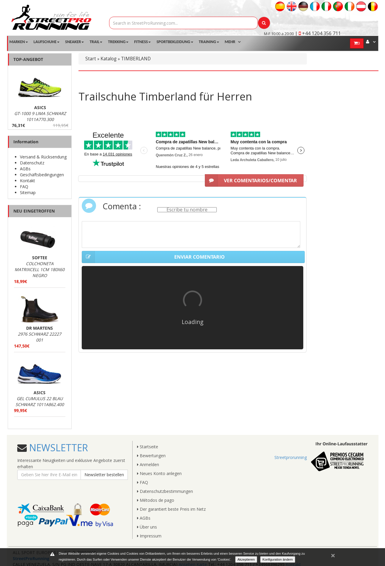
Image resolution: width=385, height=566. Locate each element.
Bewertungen (151, 455)
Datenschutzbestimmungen (165, 491)
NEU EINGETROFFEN (34, 211)
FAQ (24, 186)
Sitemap (28, 192)
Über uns (147, 527)
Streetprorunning (290, 457)
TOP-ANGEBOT (28, 59)
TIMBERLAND (136, 59)
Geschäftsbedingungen (42, 174)
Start (90, 59)
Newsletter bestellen (104, 474)
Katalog (108, 59)
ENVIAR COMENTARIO (153, 257)
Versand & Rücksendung (43, 157)
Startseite (147, 446)
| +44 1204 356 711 (318, 33)
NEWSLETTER (57, 447)
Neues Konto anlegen (159, 473)
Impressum (149, 536)
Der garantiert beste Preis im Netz (171, 509)
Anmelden (148, 464)
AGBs (25, 169)
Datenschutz (32, 163)
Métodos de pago (155, 500)
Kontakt (27, 180)
